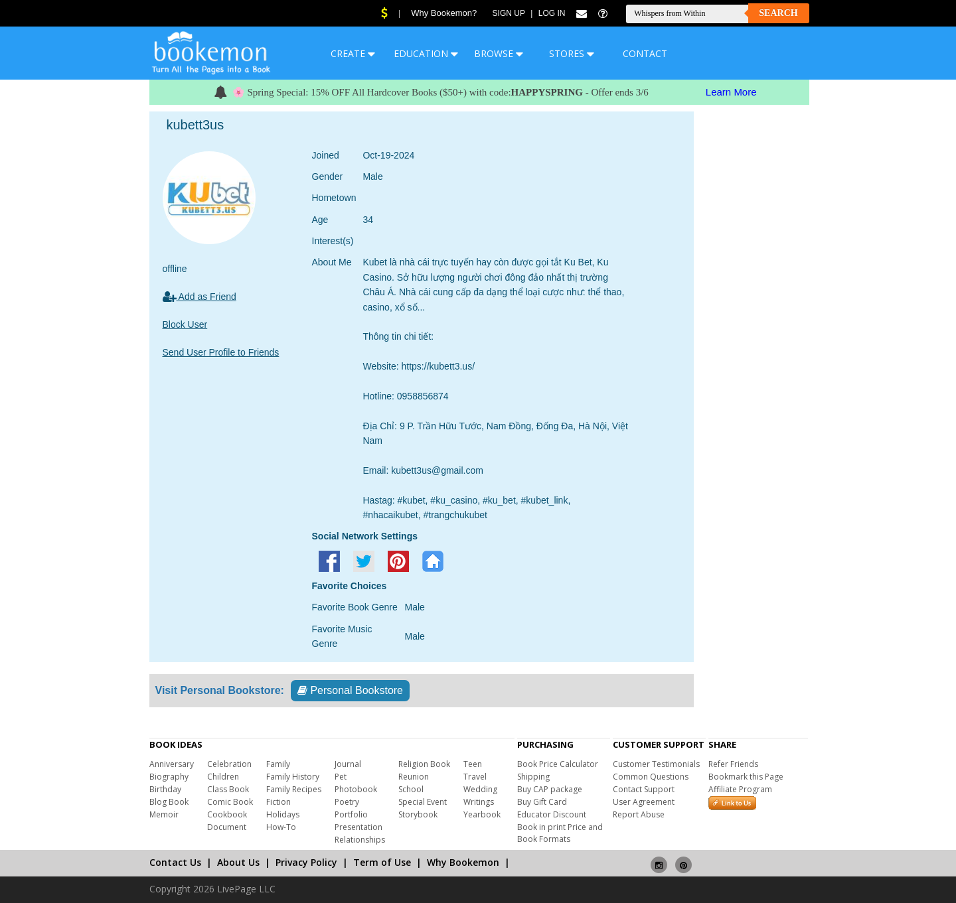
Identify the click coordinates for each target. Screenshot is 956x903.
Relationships (360, 839)
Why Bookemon (463, 862)
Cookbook (227, 814)
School (411, 789)
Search (778, 13)
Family (278, 764)
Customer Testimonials (656, 764)
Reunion (413, 776)
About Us (238, 862)
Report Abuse (639, 814)
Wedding (480, 789)
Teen (472, 764)
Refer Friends (733, 764)
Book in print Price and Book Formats (560, 833)
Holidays (282, 814)
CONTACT (645, 53)
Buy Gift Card (542, 801)
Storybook (418, 814)
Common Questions (650, 776)
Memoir (164, 814)
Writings (478, 801)
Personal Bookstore (350, 690)
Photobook (356, 789)
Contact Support (644, 789)
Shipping (533, 776)
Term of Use (382, 862)
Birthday (165, 789)
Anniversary (171, 764)
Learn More (731, 92)
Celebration (229, 764)
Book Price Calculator (557, 764)
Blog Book (169, 801)
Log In (552, 13)
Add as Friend (199, 296)
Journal (348, 764)
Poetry (347, 801)
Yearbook (482, 814)
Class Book (228, 789)
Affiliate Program (740, 789)
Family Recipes (293, 789)
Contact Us (175, 862)
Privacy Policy (306, 862)
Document (226, 827)
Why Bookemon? (444, 13)
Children (223, 776)
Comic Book (230, 801)
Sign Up (509, 13)
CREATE (353, 53)
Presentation (358, 827)
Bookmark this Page (745, 776)
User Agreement (644, 801)
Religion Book (424, 764)
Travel (475, 776)
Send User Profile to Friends (221, 352)
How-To (281, 827)
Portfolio (351, 814)
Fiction (278, 801)
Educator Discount (551, 814)
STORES (571, 53)
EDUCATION (426, 53)
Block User (185, 324)
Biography (169, 776)
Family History (292, 776)
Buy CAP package (549, 789)
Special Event (422, 801)
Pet (341, 776)
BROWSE (498, 53)
